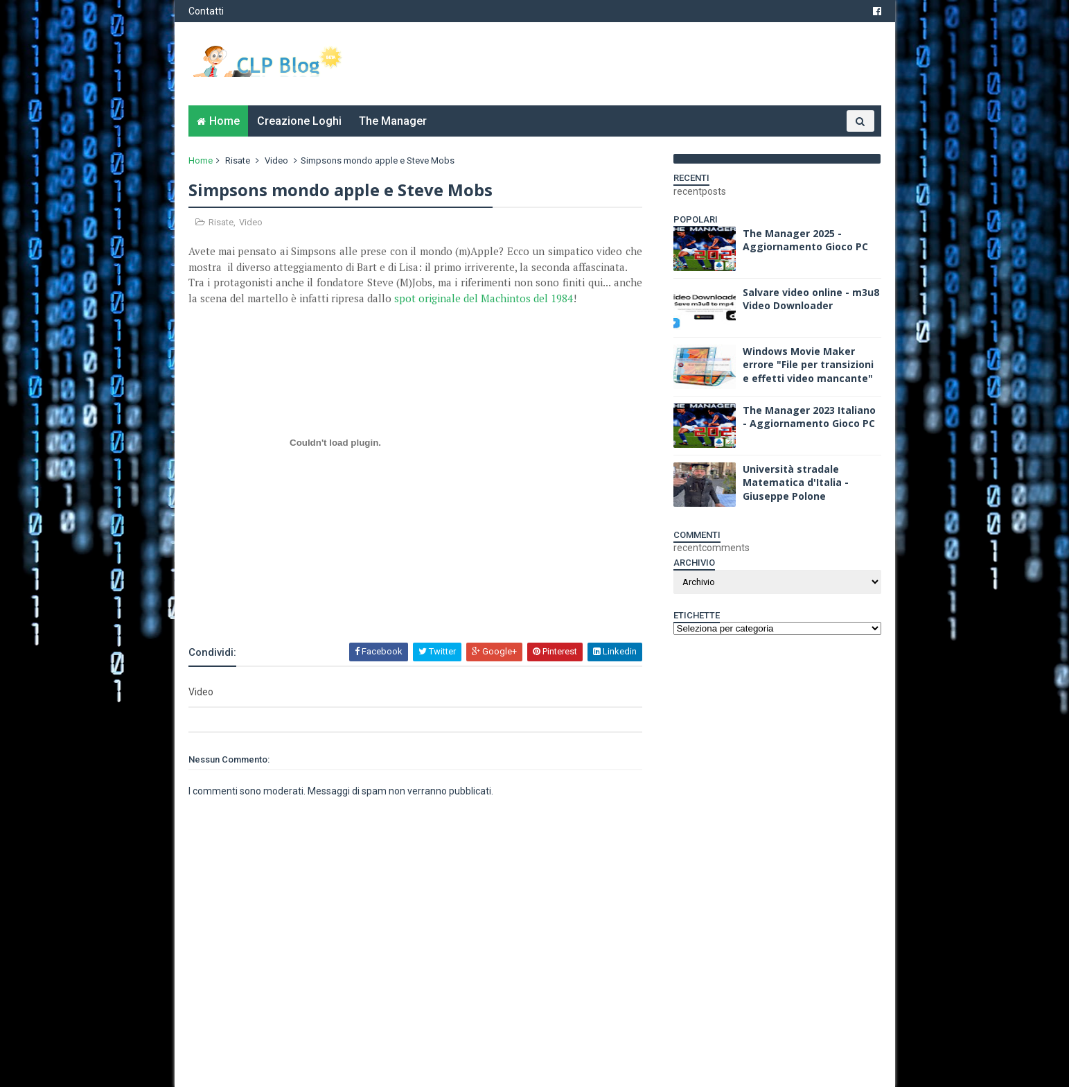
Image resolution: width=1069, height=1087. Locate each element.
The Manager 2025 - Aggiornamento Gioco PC (805, 240)
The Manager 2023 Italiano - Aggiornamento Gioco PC (809, 417)
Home (224, 121)
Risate (237, 160)
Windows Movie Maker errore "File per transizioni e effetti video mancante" (808, 365)
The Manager (393, 121)
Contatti (206, 11)
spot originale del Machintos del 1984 (483, 298)
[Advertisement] (350, 604)
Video (276, 160)
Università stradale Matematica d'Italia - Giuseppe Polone (796, 482)
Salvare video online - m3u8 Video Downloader (811, 299)
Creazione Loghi (299, 121)
